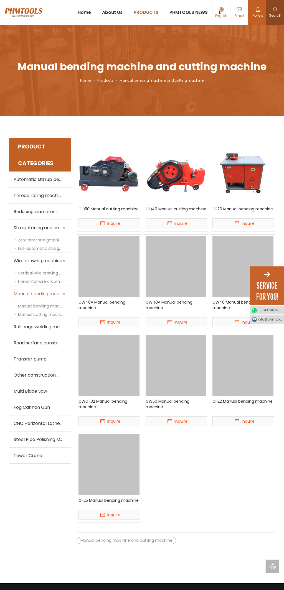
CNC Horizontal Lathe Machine (42, 423)
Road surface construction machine (42, 343)
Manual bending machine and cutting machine (42, 294)
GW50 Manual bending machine (167, 404)
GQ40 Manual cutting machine (176, 209)
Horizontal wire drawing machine (44, 281)
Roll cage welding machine (42, 327)
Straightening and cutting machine (42, 228)
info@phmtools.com (271, 319)
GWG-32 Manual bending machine (102, 404)
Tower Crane (28, 455)
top (272, 566)
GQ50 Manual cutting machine (108, 209)
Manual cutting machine (42, 314)
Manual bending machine (43, 306)
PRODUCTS (146, 12)
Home (84, 12)
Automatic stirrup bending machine (42, 179)
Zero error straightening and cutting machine (44, 240)
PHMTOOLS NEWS (188, 12)
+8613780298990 (271, 310)
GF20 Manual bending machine (242, 209)
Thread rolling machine (39, 195)
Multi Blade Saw (30, 391)
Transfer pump (30, 359)
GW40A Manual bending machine (101, 305)
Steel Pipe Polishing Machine (42, 439)
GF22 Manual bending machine (242, 401)
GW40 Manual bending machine (234, 305)
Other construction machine (42, 375)
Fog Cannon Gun (32, 407)
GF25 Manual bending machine (108, 500)
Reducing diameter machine (42, 211)
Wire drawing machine (38, 261)
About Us (112, 12)
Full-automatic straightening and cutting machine (44, 248)
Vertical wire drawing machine (44, 273)
